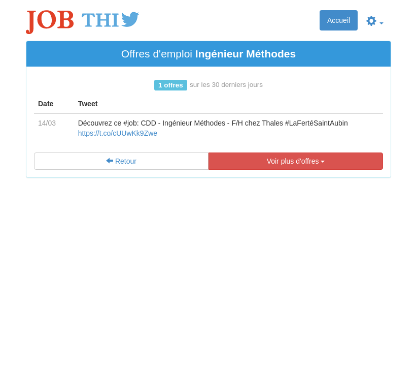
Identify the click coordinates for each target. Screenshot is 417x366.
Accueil (338, 20)
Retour (121, 161)
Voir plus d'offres (296, 161)
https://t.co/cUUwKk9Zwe (117, 133)
